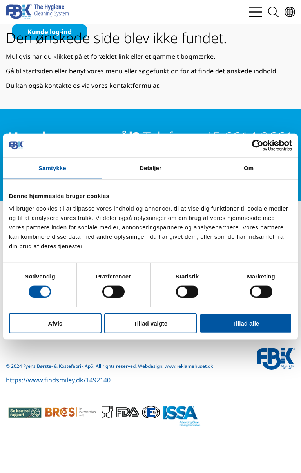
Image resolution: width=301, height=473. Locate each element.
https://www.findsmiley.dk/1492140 (58, 380)
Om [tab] (249, 168)
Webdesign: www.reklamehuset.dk (175, 366)
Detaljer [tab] (150, 168)
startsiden (38, 71)
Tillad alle (245, 323)
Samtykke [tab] (52, 168)
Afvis (55, 323)
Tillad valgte (150, 323)
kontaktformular (133, 85)
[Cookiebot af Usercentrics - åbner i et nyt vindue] (257, 145)
